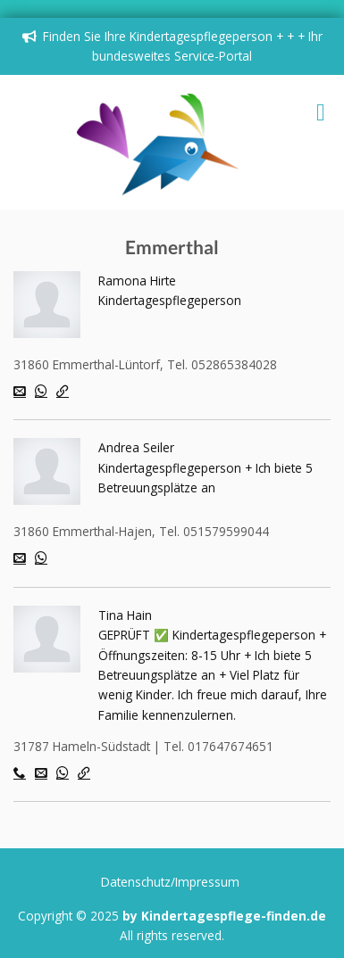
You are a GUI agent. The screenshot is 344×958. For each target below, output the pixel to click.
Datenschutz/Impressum (170, 881)
